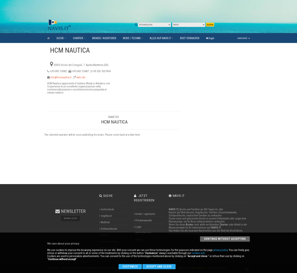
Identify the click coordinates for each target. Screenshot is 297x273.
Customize (130, 266)
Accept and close (159, 266)
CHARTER (79, 38)
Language (243, 38)
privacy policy (220, 250)
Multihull (104, 222)
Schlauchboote (108, 228)
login (210, 38)
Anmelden (70, 218)
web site (80, 77)
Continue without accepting (225, 238)
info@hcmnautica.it (60, 77)
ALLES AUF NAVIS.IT (161, 38)
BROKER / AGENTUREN (104, 38)
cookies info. (198, 253)
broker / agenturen (144, 213)
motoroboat (106, 209)
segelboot (105, 215)
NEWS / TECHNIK (133, 38)
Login (137, 226)
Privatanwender (143, 220)
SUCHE (61, 38)
